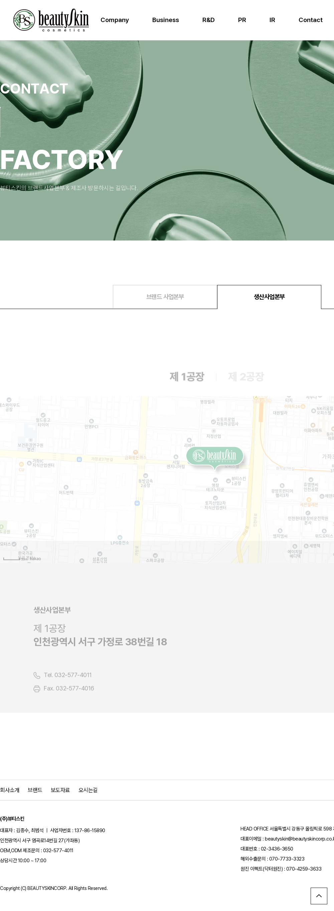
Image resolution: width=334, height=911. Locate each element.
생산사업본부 (269, 297)
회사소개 (9, 790)
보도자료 (60, 790)
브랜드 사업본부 (165, 297)
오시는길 (88, 790)
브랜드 (35, 790)
